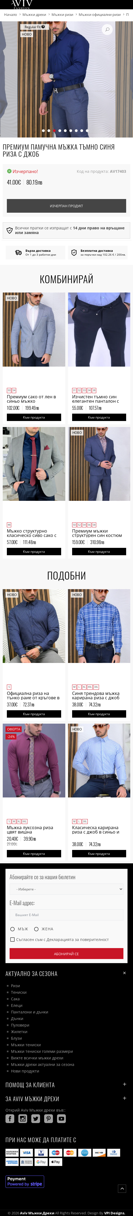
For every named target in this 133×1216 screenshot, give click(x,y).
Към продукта (34, 417)
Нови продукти (25, 1071)
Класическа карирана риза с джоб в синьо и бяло (95, 832)
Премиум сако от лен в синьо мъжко (31, 399)
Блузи (16, 1038)
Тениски (19, 992)
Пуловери (20, 1025)
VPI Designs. (114, 1213)
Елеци (16, 1005)
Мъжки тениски (26, 1044)
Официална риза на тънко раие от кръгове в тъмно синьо (33, 697)
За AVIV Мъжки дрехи (66, 1098)
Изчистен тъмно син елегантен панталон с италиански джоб (95, 401)
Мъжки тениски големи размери (42, 1051)
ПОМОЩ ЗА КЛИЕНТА (66, 1084)
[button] (43, 130)
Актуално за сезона (66, 973)
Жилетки (19, 1031)
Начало (10, 14)
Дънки (17, 1018)
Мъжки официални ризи (100, 14)
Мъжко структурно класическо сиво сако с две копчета (31, 535)
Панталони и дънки (29, 1012)
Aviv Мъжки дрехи (37, 1213)
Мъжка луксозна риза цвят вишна (30, 830)
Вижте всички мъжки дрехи (37, 1057)
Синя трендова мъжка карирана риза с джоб (96, 695)
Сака (15, 998)
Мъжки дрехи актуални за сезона (42, 1064)
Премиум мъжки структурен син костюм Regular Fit (97, 535)
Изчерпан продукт (66, 206)
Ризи (15, 985)
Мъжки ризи (62, 14)
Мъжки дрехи (34, 14)
